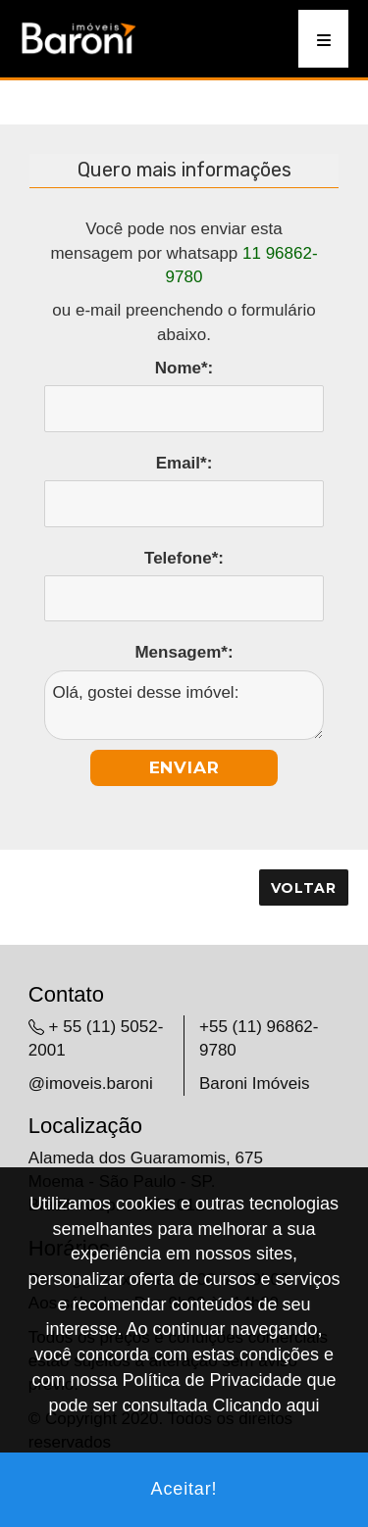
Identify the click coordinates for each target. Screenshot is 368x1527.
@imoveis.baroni (90, 1083)
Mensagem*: (183, 652)
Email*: (184, 463)
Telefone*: (184, 558)
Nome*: (184, 368)
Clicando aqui (266, 1405)
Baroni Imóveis (254, 1083)
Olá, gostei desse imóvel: (184, 705)
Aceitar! (184, 1489)
